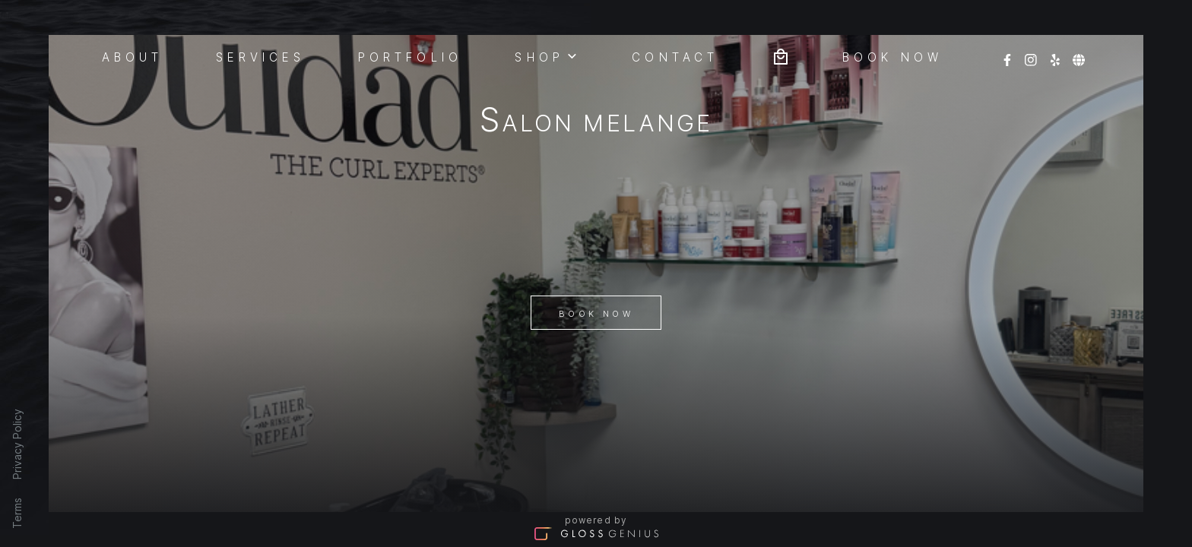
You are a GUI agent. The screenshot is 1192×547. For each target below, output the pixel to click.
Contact (675, 56)
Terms (17, 513)
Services (261, 56)
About (132, 56)
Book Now (596, 313)
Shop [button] (547, 55)
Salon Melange (596, 123)
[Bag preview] (781, 55)
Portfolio (410, 56)
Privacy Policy (17, 444)
